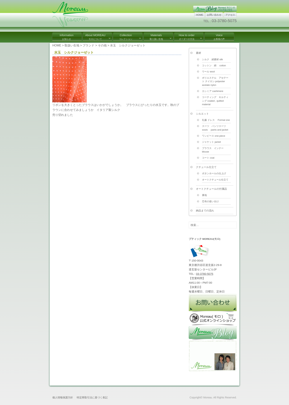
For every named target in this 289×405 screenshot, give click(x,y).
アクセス (230, 14)
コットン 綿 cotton (214, 65)
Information (66, 37)
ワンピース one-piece (213, 135)
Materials (156, 37)
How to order (187, 37)
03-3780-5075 (224, 20)
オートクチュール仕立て (215, 179)
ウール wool (208, 71)
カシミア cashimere (212, 91)
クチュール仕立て (206, 167)
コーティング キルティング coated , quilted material (215, 101)
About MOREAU (95, 37)
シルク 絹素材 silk (212, 59)
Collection (125, 37)
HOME (199, 14)
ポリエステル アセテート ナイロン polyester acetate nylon (215, 81)
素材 (198, 52)
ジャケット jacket (211, 142)
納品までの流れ (205, 210)
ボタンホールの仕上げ (214, 173)
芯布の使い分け (210, 201)
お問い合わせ (214, 14)
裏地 (204, 195)
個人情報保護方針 (62, 397)
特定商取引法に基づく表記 (92, 397)
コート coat (208, 157)
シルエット (202, 113)
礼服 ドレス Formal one (216, 120)
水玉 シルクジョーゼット (74, 52)
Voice (219, 37)
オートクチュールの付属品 (211, 188)
